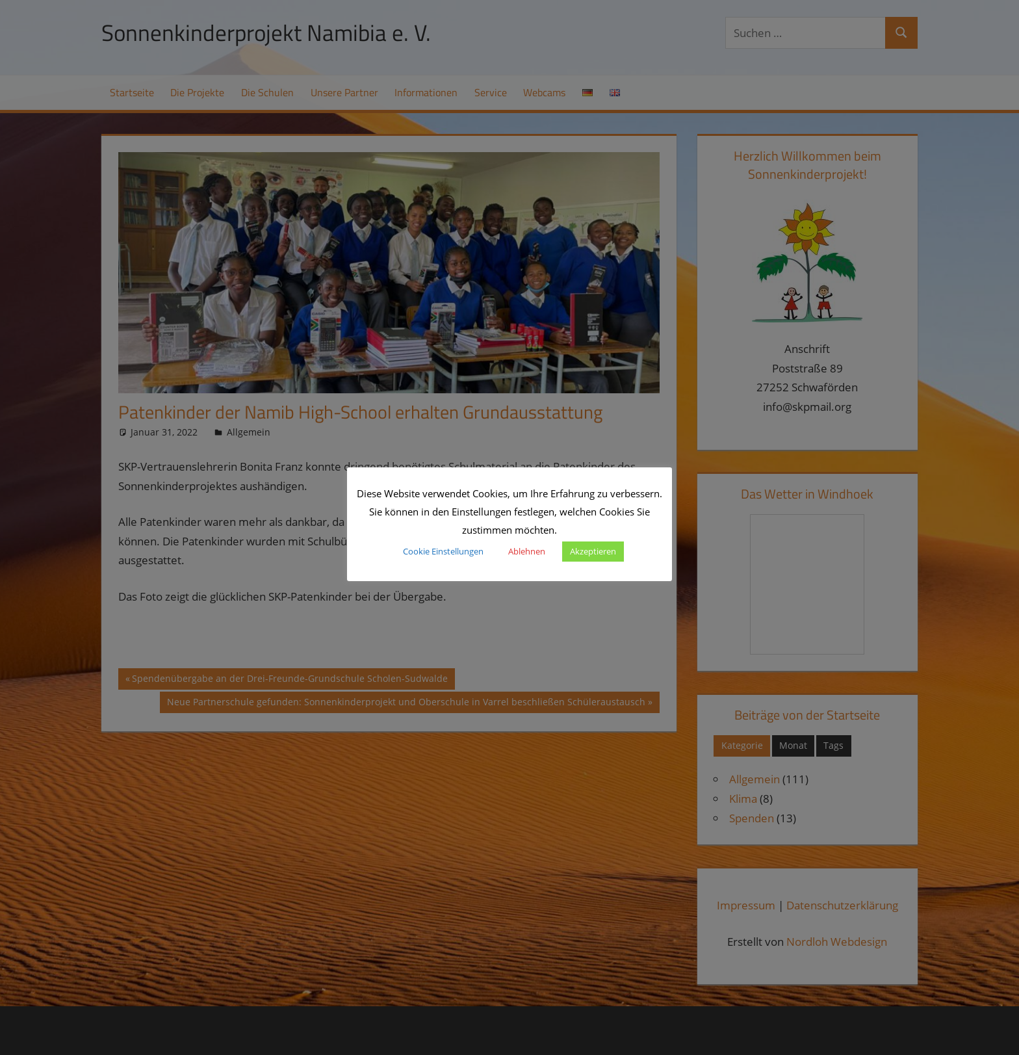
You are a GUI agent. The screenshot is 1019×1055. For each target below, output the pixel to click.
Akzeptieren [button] (593, 551)
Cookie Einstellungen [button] (443, 551)
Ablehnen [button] (526, 551)
